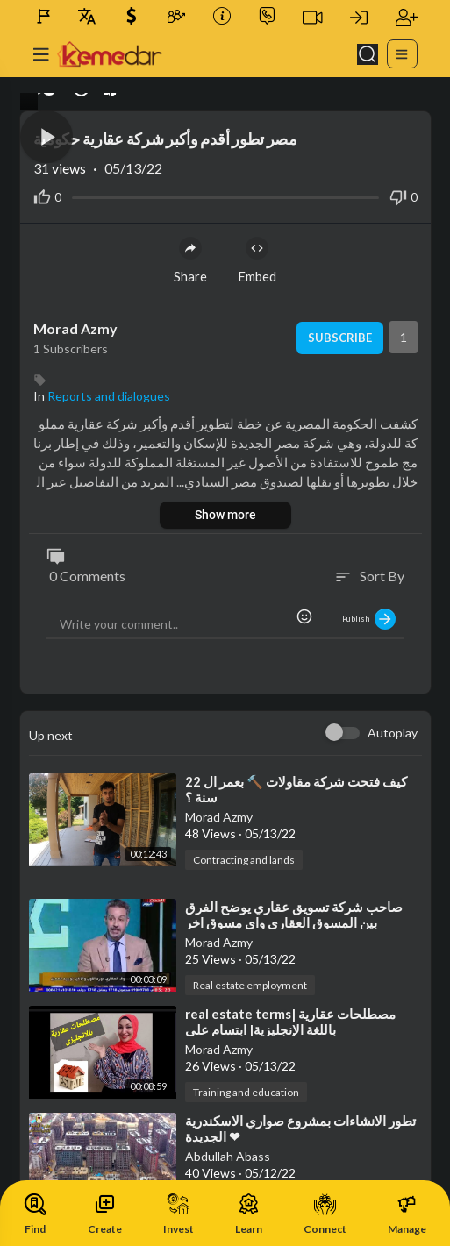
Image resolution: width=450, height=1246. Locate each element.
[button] (46, 136)
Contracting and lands (244, 859)
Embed (257, 260)
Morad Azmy (75, 328)
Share (190, 260)
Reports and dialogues (108, 395)
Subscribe (340, 338)
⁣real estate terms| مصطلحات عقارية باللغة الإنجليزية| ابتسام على (290, 1021)
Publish (369, 619)
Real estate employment (250, 985)
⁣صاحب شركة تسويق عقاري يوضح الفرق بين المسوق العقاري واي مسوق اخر (294, 914)
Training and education (246, 1092)
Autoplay (393, 732)
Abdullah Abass (227, 1156)
